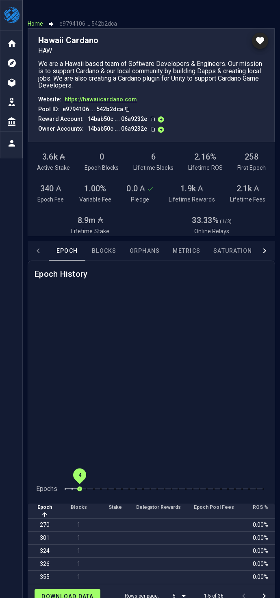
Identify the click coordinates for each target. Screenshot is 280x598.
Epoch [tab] (67, 235)
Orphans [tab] (145, 235)
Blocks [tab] (104, 235)
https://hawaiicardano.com (101, 84)
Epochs (46, 474)
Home (35, 9)
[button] (181, 580)
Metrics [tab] (186, 235)
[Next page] (264, 581)
